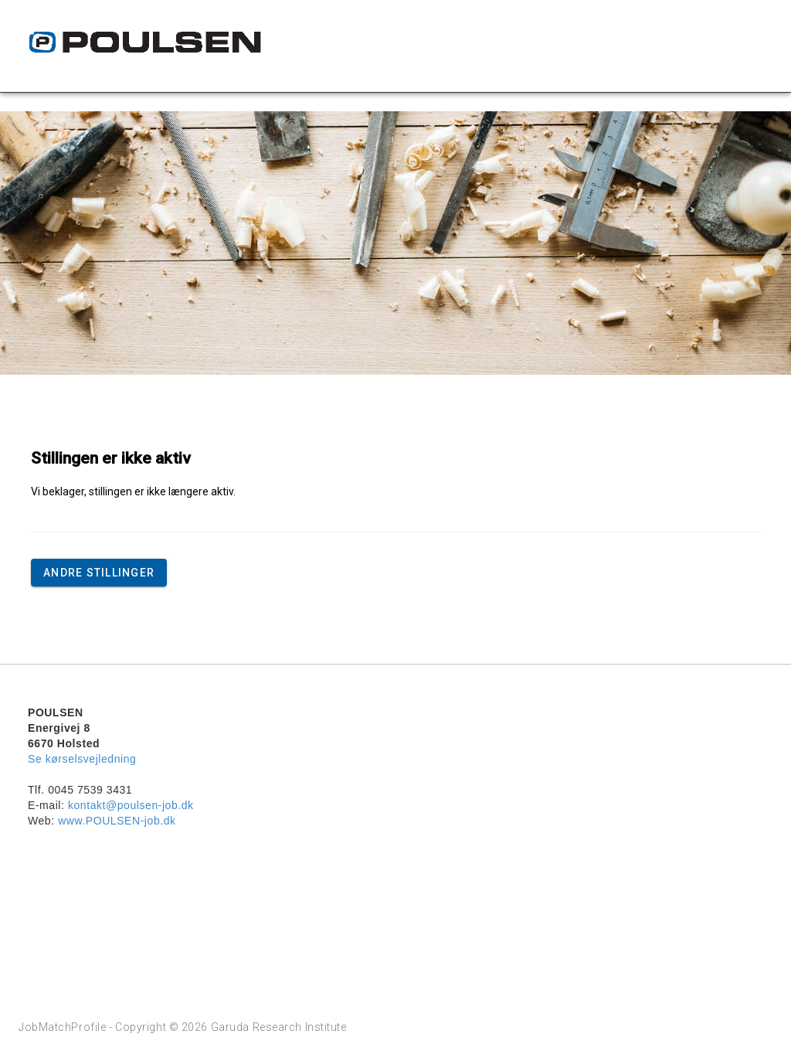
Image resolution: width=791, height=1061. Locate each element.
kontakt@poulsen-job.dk (131, 805)
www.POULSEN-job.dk (116, 820)
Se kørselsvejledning (82, 759)
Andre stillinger (98, 572)
